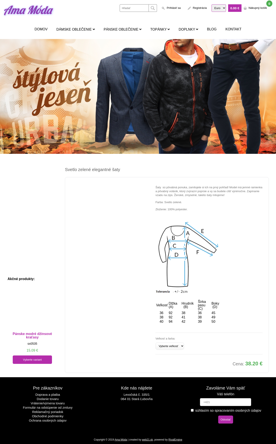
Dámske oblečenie (75, 29)
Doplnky (188, 29)
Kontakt (233, 29)
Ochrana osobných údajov (47, 420)
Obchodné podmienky (47, 416)
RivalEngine (175, 439)
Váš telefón (225, 394)
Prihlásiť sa (174, 7)
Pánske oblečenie (122, 29)
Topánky (160, 29)
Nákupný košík (258, 7)
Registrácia (200, 7)
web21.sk (147, 439)
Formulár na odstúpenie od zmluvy (47, 407)
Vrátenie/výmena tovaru (48, 403)
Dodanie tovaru (48, 399)
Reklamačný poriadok (47, 412)
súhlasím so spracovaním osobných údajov (226, 410)
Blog (211, 29)
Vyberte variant (32, 359)
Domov (40, 29)
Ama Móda (27, 10)
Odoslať (226, 419)
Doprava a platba (47, 394)
